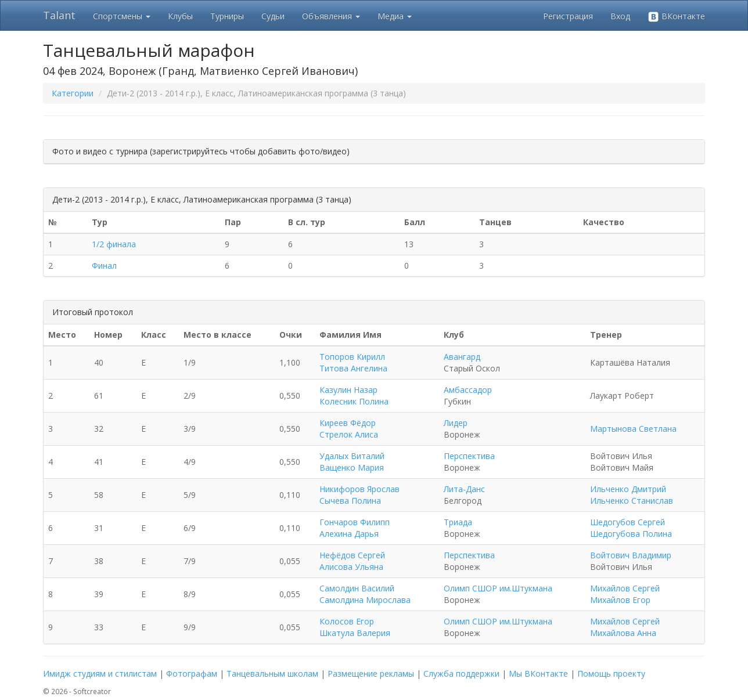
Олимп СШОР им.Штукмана (498, 588)
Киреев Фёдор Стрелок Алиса (348, 428)
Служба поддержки (461, 673)
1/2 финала (114, 244)
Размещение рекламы (371, 673)
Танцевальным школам (272, 673)
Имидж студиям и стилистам (100, 673)
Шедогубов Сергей (627, 522)
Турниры (227, 15)
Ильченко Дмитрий (628, 488)
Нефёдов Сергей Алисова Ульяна (352, 561)
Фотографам (191, 673)
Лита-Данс (464, 488)
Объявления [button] (331, 15)
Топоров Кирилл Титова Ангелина (353, 362)
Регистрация (568, 15)
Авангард (462, 356)
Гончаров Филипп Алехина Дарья (354, 528)
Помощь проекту (611, 673)
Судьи (273, 15)
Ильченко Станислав (631, 500)
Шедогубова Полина (631, 533)
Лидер (456, 422)
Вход (620, 15)
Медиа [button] (394, 15)
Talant (59, 15)
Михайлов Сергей (625, 588)
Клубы (180, 15)
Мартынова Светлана (633, 428)
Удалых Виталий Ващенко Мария (351, 461)
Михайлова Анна (623, 632)
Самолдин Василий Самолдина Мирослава (365, 594)
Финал (104, 265)
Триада (458, 522)
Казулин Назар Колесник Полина (354, 395)
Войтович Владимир (630, 555)
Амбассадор (468, 389)
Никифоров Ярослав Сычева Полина (359, 494)
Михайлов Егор (620, 599)
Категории (73, 93)
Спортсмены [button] (121, 15)
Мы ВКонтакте (538, 673)
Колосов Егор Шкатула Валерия (354, 627)
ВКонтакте (676, 16)
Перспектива (469, 455)
